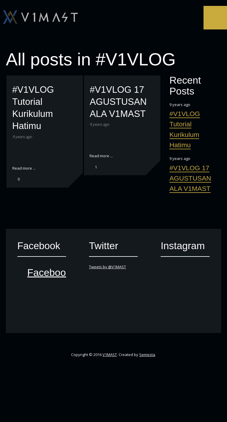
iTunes (118, 40)
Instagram (139, 40)
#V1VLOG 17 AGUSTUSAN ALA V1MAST (118, 102)
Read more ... (24, 168)
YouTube (107, 40)
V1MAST (109, 354)
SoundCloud (129, 40)
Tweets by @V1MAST (107, 266)
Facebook (97, 40)
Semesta (147, 354)
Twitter (86, 40)
